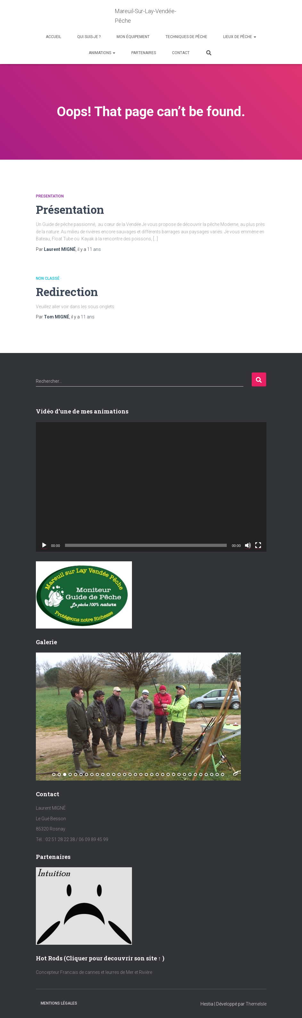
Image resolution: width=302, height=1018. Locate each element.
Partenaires (143, 53)
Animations (102, 53)
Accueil (53, 37)
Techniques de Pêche (186, 37)
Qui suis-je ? (89, 37)
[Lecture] (44, 545)
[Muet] (248, 545)
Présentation (72, 209)
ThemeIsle (256, 1003)
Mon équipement (133, 37)
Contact (181, 53)
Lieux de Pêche (239, 37)
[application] (151, 487)
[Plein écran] (258, 545)
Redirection (68, 291)
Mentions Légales (59, 1003)
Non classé (48, 278)
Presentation (50, 196)
